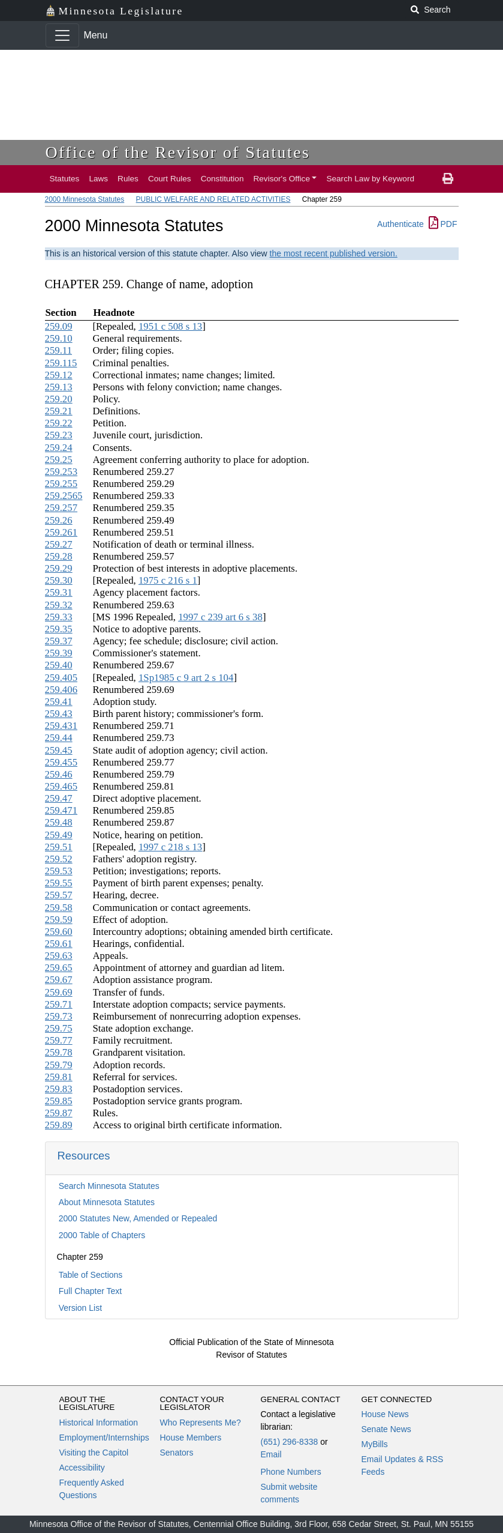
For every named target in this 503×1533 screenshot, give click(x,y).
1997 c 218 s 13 (170, 847)
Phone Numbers (291, 1472)
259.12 (59, 375)
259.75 (59, 1028)
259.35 (59, 629)
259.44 (59, 737)
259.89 (59, 1125)
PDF (443, 224)
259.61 (59, 943)
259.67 (59, 979)
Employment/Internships (104, 1437)
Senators (177, 1452)
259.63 (59, 955)
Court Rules (169, 178)
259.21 (59, 411)
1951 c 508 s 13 (170, 326)
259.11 (59, 350)
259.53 (59, 871)
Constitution (222, 178)
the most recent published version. (333, 253)
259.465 (61, 786)
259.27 (59, 544)
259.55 (59, 883)
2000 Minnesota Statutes (85, 199)
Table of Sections (91, 1275)
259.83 (59, 1089)
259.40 (59, 665)
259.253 (61, 471)
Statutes (65, 178)
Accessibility (82, 1467)
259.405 (61, 677)
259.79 (59, 1065)
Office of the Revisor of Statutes (178, 152)
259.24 (59, 447)
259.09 (59, 326)
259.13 (59, 387)
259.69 (59, 992)
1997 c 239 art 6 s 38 (220, 617)
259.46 (59, 774)
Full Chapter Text (90, 1291)
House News (385, 1414)
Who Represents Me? (200, 1422)
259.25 (59, 459)
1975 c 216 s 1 (167, 580)
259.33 (59, 617)
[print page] (448, 179)
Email (271, 1454)
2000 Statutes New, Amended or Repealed (138, 1218)
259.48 (59, 822)
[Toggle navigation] (62, 35)
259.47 (59, 798)
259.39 (59, 653)
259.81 (59, 1077)
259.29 (59, 568)
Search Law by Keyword (370, 178)
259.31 (59, 592)
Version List (80, 1308)
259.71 (59, 1004)
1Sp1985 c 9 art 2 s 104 (185, 677)
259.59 (59, 919)
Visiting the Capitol (94, 1452)
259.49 (59, 835)
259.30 (59, 580)
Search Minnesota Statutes (109, 1186)
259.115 (61, 363)
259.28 (59, 556)
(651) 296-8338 (289, 1442)
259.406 (61, 689)
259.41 (59, 701)
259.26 (59, 520)
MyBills (375, 1444)
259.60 (59, 931)
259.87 (59, 1113)
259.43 (59, 713)
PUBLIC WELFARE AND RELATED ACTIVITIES (213, 199)
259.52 (59, 859)
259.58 (59, 907)
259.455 (61, 762)
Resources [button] (84, 1155)
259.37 (59, 641)
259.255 (61, 483)
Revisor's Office (281, 178)
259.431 (61, 725)
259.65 (59, 967)
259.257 (61, 507)
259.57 (59, 895)
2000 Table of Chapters (102, 1235)
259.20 (59, 399)
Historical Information (98, 1422)
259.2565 (64, 495)
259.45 (59, 750)
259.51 (59, 847)
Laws (98, 178)
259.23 (59, 435)
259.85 (59, 1101)
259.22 (59, 423)
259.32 (59, 605)
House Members (191, 1437)
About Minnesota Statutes (107, 1202)
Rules (128, 178)
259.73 (59, 1016)
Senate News (386, 1429)
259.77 (59, 1040)
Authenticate (400, 224)
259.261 (61, 532)
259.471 (61, 810)
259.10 (59, 338)
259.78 (59, 1052)
